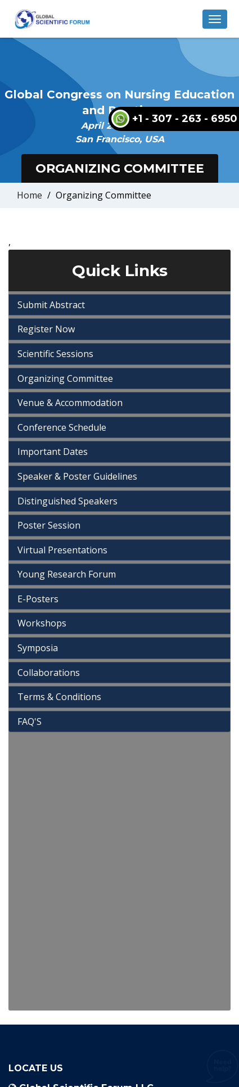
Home (29, 195)
